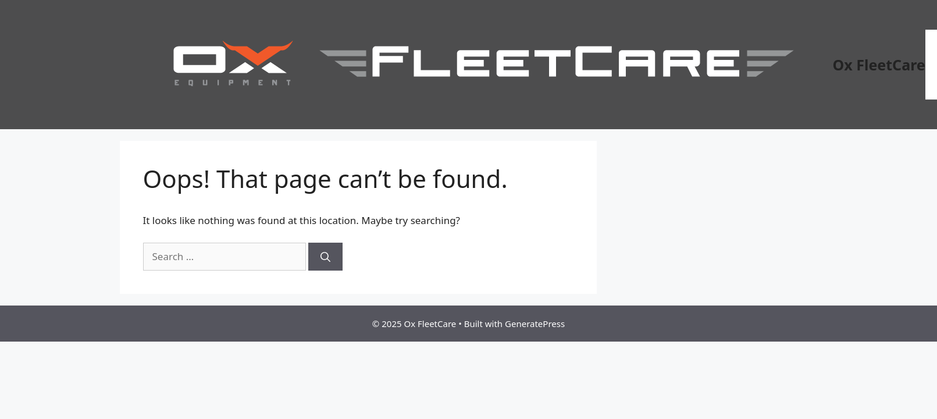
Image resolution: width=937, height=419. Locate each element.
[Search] (325, 257)
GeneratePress (535, 323)
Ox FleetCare (879, 64)
